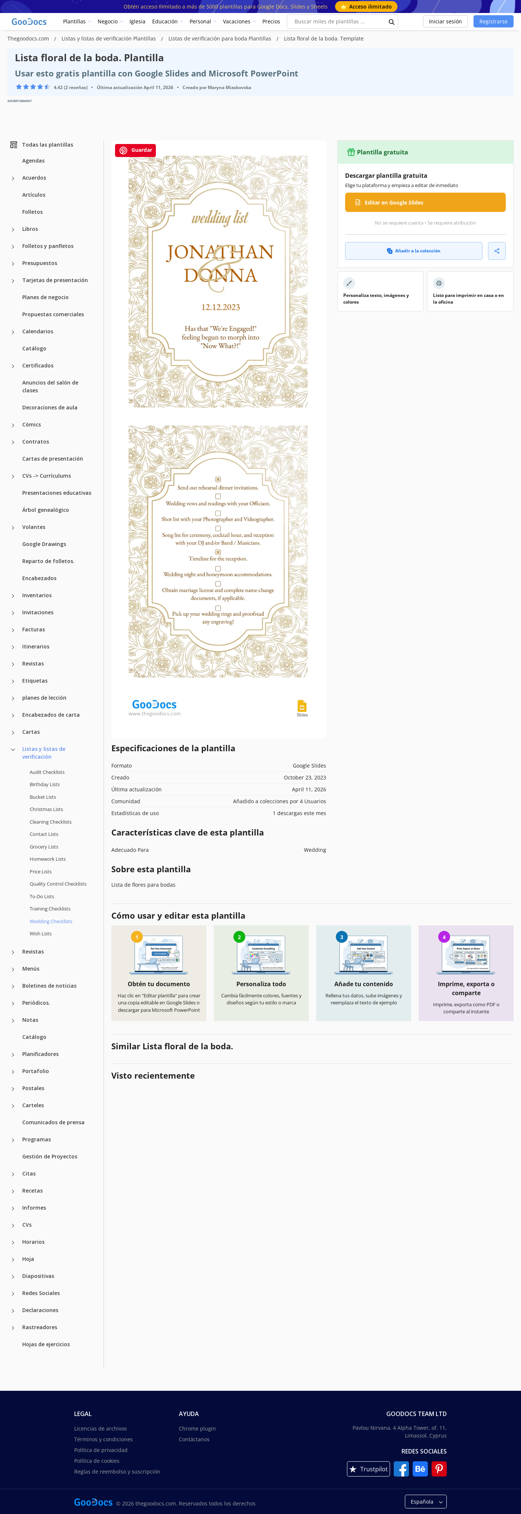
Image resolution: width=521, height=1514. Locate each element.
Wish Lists (41, 933)
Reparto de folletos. (48, 561)
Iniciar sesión (445, 21)
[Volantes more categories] (13, 527)
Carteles (33, 1105)
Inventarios (37, 595)
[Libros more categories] (13, 229)
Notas (30, 1019)
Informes (34, 1207)
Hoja (28, 1258)
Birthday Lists (45, 784)
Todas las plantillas (41, 144)
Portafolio (35, 1071)
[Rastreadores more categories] (13, 1328)
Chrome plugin (197, 1428)
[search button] (392, 21)
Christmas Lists (46, 809)
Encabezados (39, 578)
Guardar (135, 150)
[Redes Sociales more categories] (13, 1293)
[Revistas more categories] (13, 664)
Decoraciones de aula (50, 407)
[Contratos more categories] (13, 442)
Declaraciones (40, 1310)
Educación (165, 21)
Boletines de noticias (49, 985)
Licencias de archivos (100, 1428)
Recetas (32, 1190)
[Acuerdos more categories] (13, 178)
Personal (200, 21)
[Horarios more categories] (13, 1242)
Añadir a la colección (413, 251)
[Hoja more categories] (13, 1259)
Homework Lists (48, 859)
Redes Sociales (41, 1292)
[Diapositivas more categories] (13, 1276)
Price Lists (41, 871)
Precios (271, 21)
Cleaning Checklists (51, 821)
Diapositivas (38, 1275)
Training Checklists (50, 908)
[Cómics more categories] (13, 425)
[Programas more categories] (13, 1140)
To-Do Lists (42, 896)
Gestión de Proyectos (49, 1156)
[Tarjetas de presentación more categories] (13, 281)
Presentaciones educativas (56, 492)
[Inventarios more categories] (13, 596)
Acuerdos (34, 177)
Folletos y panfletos (47, 245)
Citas (29, 1173)
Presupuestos (39, 262)
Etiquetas (34, 680)
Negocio (108, 21)
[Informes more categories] (13, 1208)
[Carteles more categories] (13, 1106)
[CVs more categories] (13, 1225)
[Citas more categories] (13, 1174)
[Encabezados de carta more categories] (13, 715)
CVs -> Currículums (46, 475)
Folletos (32, 211)
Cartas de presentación (52, 458)
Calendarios (37, 331)
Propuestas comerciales (53, 314)
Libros (30, 228)
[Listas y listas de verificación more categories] (13, 749)
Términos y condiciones (103, 1439)
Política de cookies (96, 1460)
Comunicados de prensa (53, 1122)
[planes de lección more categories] (13, 698)
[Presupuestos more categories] (13, 263)
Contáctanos (194, 1439)
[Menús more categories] (13, 969)
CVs (27, 1224)
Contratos (35, 441)
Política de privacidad (101, 1449)
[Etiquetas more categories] (13, 681)
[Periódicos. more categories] (13, 1003)
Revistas (33, 663)
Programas (36, 1139)
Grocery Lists (44, 846)
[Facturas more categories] (13, 630)
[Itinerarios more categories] (13, 647)
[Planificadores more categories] (13, 1054)
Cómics (31, 424)
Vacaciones (236, 21)
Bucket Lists (43, 797)
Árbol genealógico (45, 509)
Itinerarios (35, 646)
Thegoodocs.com (28, 38)
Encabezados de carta (51, 714)
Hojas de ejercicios (46, 1344)
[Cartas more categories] (13, 732)
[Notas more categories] (13, 1020)
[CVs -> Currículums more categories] (13, 476)
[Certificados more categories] (13, 366)
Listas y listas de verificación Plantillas (109, 38)
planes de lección (44, 697)
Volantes (33, 526)
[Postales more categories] (13, 1089)
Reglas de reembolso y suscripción (117, 1471)
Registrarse (493, 21)
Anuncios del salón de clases (50, 386)
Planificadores (40, 1053)
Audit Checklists (47, 772)
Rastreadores (39, 1327)
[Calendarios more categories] (13, 332)
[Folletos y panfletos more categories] (13, 246)
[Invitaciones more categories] (13, 613)
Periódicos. (36, 1002)
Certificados (37, 365)
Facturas (33, 629)
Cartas (31, 731)
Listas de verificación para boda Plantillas (220, 38)
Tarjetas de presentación (55, 280)
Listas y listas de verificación (43, 752)
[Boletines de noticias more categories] (13, 986)
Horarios (33, 1241)
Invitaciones (37, 612)
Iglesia (137, 21)
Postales (33, 1088)
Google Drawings (44, 543)
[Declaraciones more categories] (13, 1311)
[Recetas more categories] (13, 1191)
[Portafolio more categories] (13, 1072)
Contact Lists (44, 834)
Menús (30, 968)
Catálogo (34, 348)
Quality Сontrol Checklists (58, 883)
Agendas (33, 160)
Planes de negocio (45, 297)
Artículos (33, 194)
